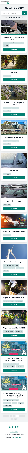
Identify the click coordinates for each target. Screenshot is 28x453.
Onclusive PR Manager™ (17, 437)
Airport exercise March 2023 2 (14, 298)
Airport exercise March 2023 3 (14, 328)
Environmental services (9, 268)
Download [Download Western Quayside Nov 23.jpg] (14, 147)
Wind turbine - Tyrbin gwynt (14, 262)
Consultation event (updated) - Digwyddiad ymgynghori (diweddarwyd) (14, 395)
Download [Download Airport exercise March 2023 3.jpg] (14, 335)
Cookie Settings (14, 431)
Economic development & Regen (11, 108)
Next (15, 419)
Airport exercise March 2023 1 (14, 231)
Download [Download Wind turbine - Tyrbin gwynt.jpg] (14, 274)
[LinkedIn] (15, 427)
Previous (4, 416)
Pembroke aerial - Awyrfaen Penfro (14, 103)
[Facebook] (12, 427)
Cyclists (14, 72)
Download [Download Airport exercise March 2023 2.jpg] (14, 305)
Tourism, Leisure (7, 405)
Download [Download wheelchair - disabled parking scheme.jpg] (14, 49)
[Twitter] (10, 427)
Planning (6, 270)
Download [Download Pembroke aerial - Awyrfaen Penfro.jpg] (14, 114)
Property (6, 45)
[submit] (24, 13)
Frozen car (14, 171)
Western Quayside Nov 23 (14, 138)
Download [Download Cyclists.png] (14, 79)
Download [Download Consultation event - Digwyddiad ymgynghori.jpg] (14, 370)
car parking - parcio (14, 201)
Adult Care (6, 42)
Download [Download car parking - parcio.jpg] (14, 208)
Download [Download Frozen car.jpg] (14, 178)
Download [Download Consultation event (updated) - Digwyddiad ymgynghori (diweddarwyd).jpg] (14, 409)
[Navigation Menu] (25, 2)
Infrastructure (20, 42)
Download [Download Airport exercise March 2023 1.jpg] (14, 238)
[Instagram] (18, 427)
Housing (13, 42)
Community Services (8, 301)
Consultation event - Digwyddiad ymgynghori (14, 359)
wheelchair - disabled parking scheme (14, 38)
